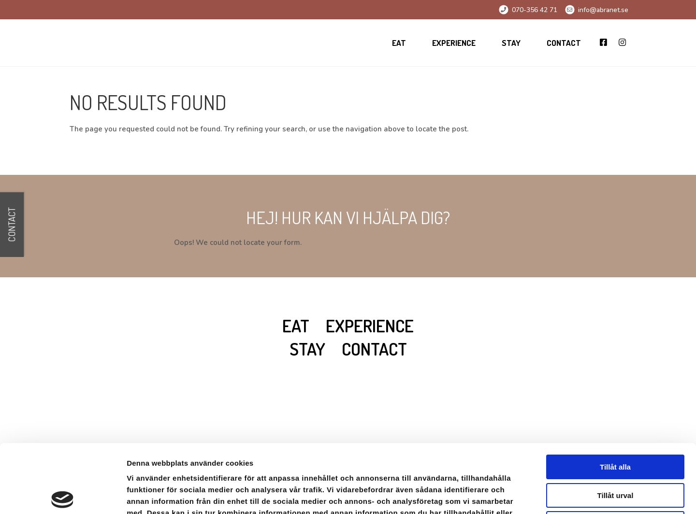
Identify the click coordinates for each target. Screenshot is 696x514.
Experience (454, 43)
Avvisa (615, 452)
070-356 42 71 (534, 9)
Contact (564, 43)
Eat (399, 43)
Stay (511, 43)
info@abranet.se (603, 9)
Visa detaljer (525, 495)
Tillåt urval (615, 424)
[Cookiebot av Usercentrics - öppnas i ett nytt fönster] (62, 495)
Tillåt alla (615, 396)
